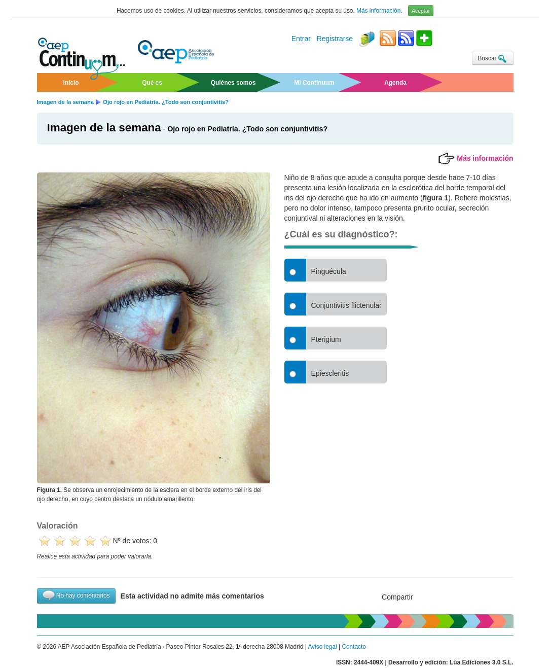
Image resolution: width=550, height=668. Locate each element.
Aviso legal (322, 646)
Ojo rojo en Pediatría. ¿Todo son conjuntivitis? (166, 102)
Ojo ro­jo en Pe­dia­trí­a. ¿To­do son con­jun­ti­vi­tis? (247, 129)
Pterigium (326, 339)
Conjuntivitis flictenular (346, 305)
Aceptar (421, 11)
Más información (378, 10)
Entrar (301, 39)
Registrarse (335, 39)
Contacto (354, 646)
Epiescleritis (330, 373)
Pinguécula (328, 271)
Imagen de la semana (65, 102)
